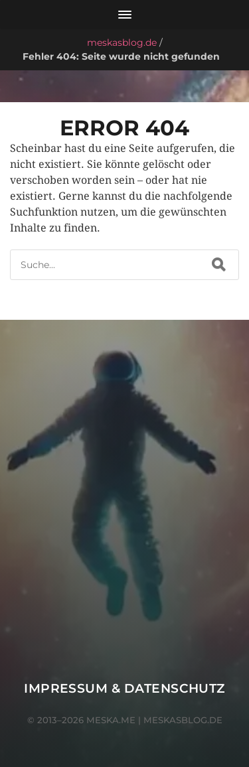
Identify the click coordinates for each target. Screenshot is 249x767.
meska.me (110, 720)
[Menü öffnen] (124, 14)
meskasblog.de (122, 42)
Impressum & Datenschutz (124, 688)
